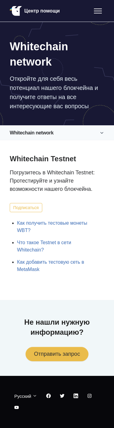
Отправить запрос (57, 354)
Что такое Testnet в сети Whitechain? (44, 246)
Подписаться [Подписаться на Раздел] (26, 207)
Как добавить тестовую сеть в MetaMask (50, 265)
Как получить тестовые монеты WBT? (52, 226)
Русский (25, 396)
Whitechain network (32, 132)
